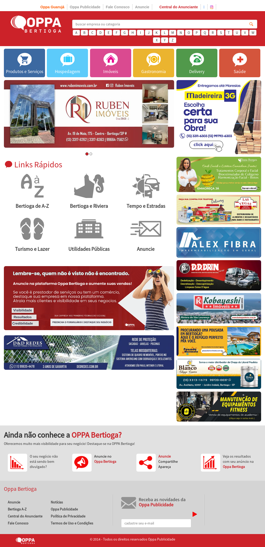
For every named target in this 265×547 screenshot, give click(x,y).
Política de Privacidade (68, 516)
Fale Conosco (118, 7)
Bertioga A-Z (17, 509)
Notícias (57, 502)
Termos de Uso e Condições (72, 523)
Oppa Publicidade (85, 7)
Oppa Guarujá (52, 7)
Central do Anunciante (178, 7)
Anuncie (142, 7)
